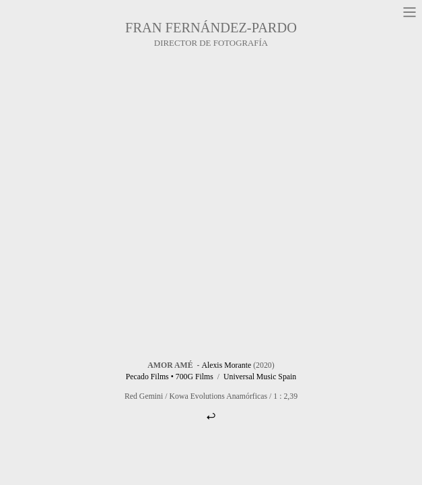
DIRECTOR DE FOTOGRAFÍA (211, 43)
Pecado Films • (150, 376)
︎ (409, 12)
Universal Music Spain (259, 376)
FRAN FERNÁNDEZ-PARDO (211, 27)
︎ (211, 416)
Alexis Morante (226, 365)
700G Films (194, 376)
